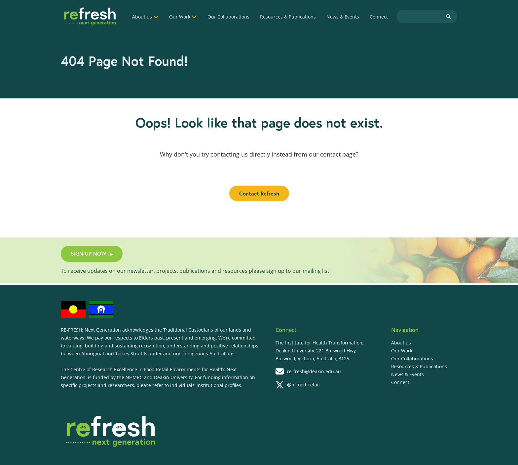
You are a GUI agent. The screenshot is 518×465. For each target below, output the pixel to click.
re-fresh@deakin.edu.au (308, 372)
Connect (379, 17)
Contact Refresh (259, 193)
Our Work (179, 17)
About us (142, 17)
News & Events (342, 17)
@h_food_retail (298, 385)
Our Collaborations (228, 17)
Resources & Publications (288, 17)
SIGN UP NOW (92, 253)
